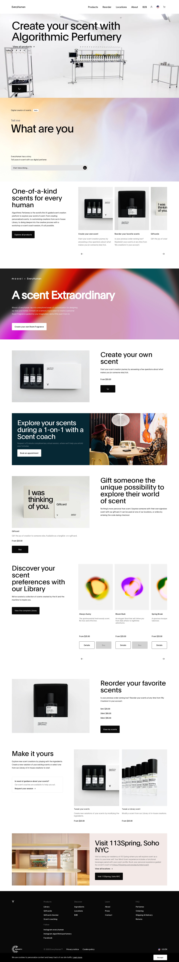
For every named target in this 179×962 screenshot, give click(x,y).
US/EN (162, 949)
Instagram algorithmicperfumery (58, 933)
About (134, 6)
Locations (121, 6)
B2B (144, 6)
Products (93, 6)
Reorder (107, 6)
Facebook (48, 937)
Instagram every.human (54, 929)
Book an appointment (29, 453)
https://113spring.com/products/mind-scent (130, 865)
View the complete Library (26, 611)
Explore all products (23, 234)
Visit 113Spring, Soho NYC (109, 876)
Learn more (77, 957)
